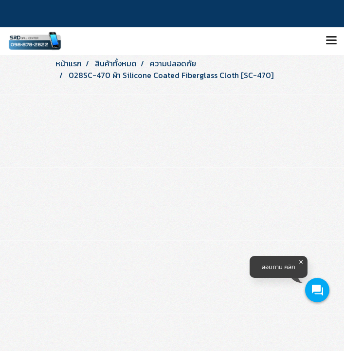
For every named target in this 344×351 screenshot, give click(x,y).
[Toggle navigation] (331, 41)
